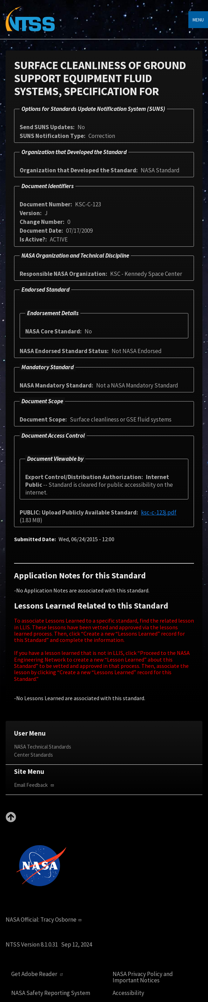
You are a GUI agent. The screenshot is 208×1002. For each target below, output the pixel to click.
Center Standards (33, 754)
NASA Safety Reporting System (50, 993)
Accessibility (128, 993)
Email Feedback (34, 785)
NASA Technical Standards (42, 746)
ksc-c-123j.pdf (158, 512)
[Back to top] (11, 820)
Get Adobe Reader (38, 974)
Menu (198, 19)
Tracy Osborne (61, 919)
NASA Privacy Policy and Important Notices (143, 977)
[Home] (30, 23)
